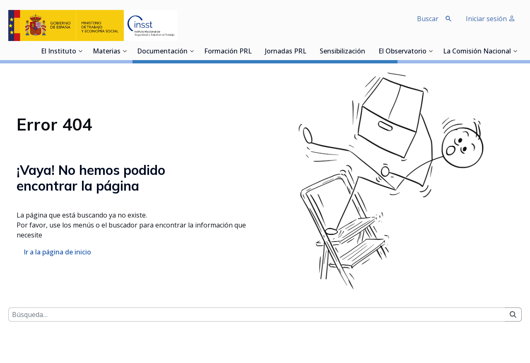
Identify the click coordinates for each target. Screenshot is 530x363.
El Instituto (58, 52)
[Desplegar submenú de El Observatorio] (430, 51)
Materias (106, 52)
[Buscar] (256, 314)
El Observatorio (402, 52)
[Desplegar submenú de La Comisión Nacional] (515, 51)
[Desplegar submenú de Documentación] (192, 51)
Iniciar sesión (490, 18)
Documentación (162, 52)
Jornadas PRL (285, 52)
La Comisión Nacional (477, 52)
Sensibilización (342, 52)
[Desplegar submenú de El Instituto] (80, 51)
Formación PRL (228, 52)
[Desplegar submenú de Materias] (124, 51)
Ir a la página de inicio (57, 252)
